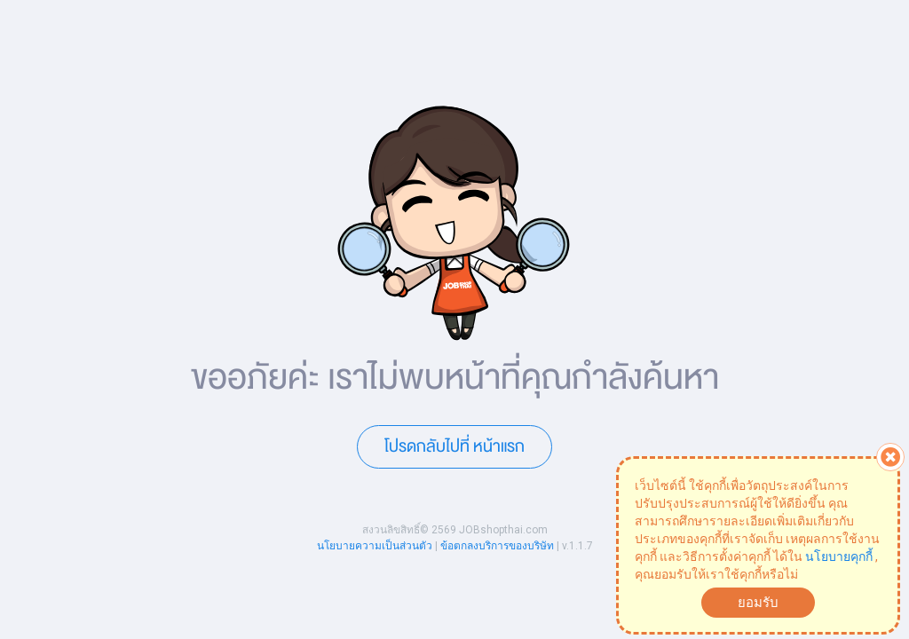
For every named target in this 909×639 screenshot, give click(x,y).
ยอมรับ (758, 603)
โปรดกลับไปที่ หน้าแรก (454, 446)
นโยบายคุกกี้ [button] (839, 556)
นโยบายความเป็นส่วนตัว (374, 546)
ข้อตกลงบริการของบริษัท (497, 546)
